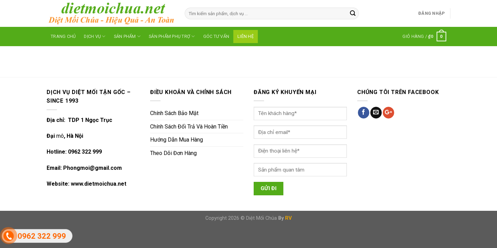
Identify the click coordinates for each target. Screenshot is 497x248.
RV (288, 218)
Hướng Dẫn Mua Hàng (176, 139)
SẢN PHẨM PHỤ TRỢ (172, 36)
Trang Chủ (63, 36)
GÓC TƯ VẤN (216, 36)
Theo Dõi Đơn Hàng (173, 153)
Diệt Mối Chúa (261, 218)
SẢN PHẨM (127, 36)
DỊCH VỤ (94, 36)
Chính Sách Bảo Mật (174, 113)
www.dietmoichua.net (98, 183)
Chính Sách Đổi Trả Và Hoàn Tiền (189, 126)
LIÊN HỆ (245, 36)
